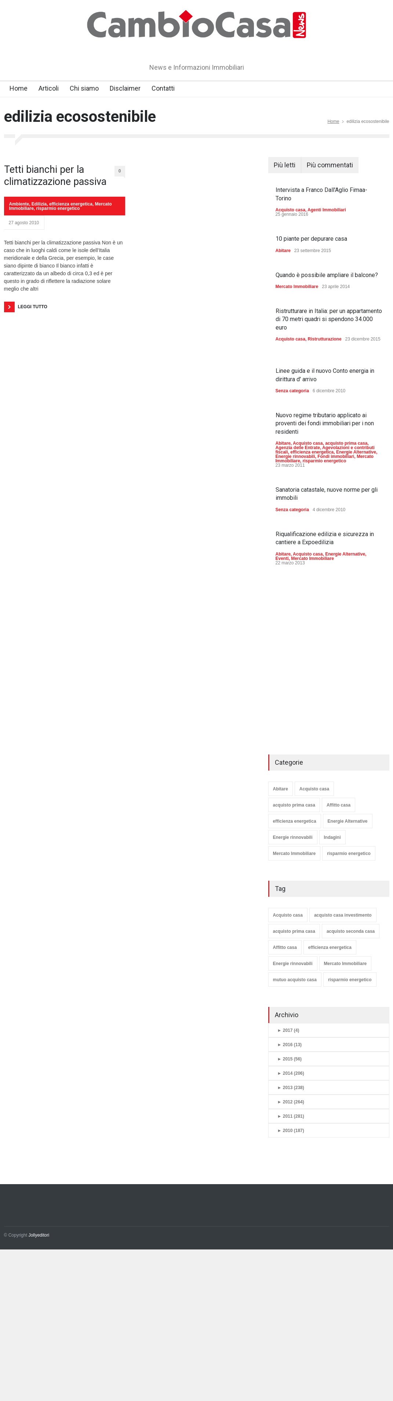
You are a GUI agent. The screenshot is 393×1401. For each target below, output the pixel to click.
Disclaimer (125, 88)
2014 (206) (290, 1073)
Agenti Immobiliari (327, 209)
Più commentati (330, 165)
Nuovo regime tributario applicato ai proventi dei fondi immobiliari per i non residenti (325, 423)
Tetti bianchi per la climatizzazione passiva (55, 175)
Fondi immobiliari (335, 456)
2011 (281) (290, 1116)
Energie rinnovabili (295, 456)
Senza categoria (292, 390)
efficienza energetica (70, 204)
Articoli (49, 88)
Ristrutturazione (325, 339)
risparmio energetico (58, 208)
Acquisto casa (290, 209)
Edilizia (39, 204)
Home (19, 88)
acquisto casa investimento (343, 915)
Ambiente (19, 204)
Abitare (283, 250)
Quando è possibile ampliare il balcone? (327, 275)
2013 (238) (290, 1087)
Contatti (163, 88)
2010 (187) (290, 1130)
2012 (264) (290, 1102)
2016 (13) (289, 1044)
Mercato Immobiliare (297, 286)
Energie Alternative (356, 452)
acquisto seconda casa (351, 931)
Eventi (282, 558)
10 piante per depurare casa (311, 238)
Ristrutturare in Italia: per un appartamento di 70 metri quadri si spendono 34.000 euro (329, 319)
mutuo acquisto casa (295, 979)
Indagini (332, 837)
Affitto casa (338, 805)
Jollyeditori (38, 1235)
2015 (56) (289, 1059)
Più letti (284, 165)
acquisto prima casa (346, 443)
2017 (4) (288, 1030)
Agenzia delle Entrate (298, 447)
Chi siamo (84, 88)
